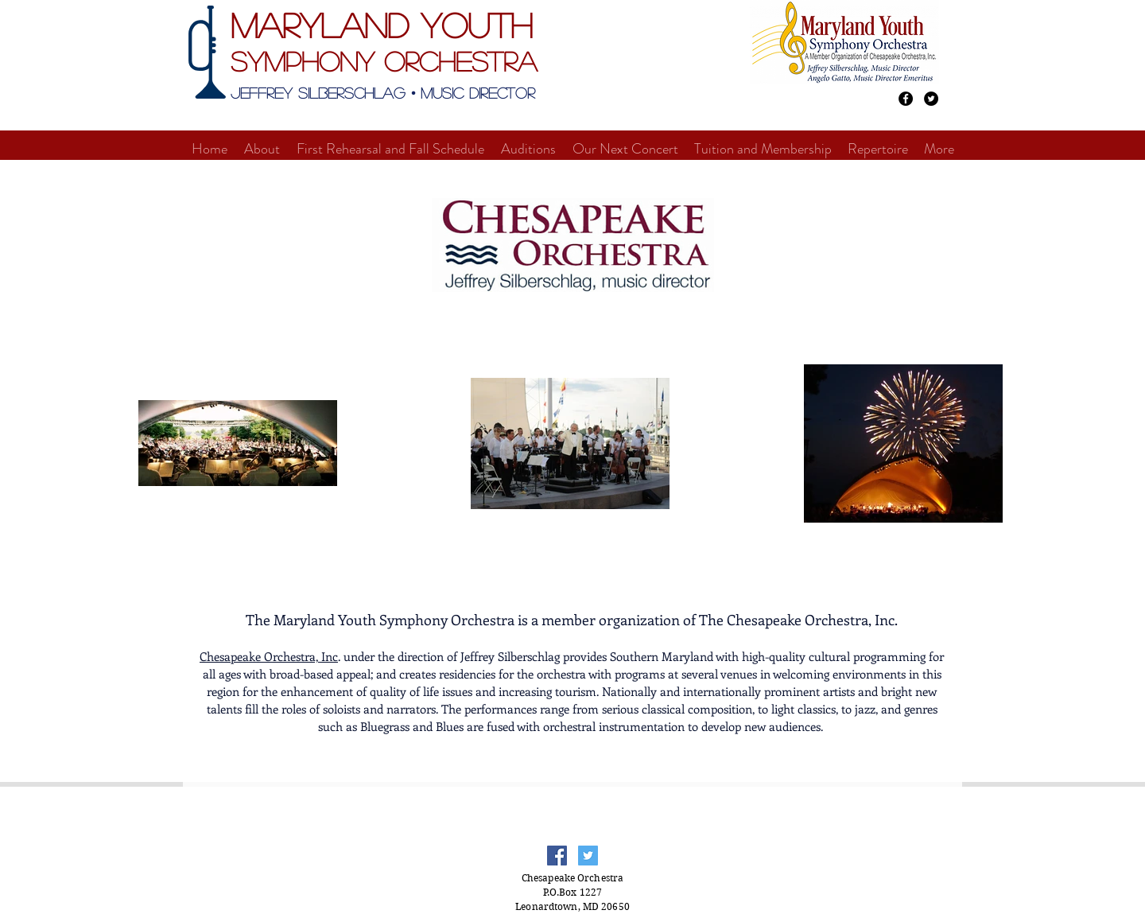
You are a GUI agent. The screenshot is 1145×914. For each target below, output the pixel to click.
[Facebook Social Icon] (557, 855)
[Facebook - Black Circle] (906, 98)
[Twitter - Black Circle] (931, 98)
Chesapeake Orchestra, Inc (269, 656)
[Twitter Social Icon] (588, 855)
